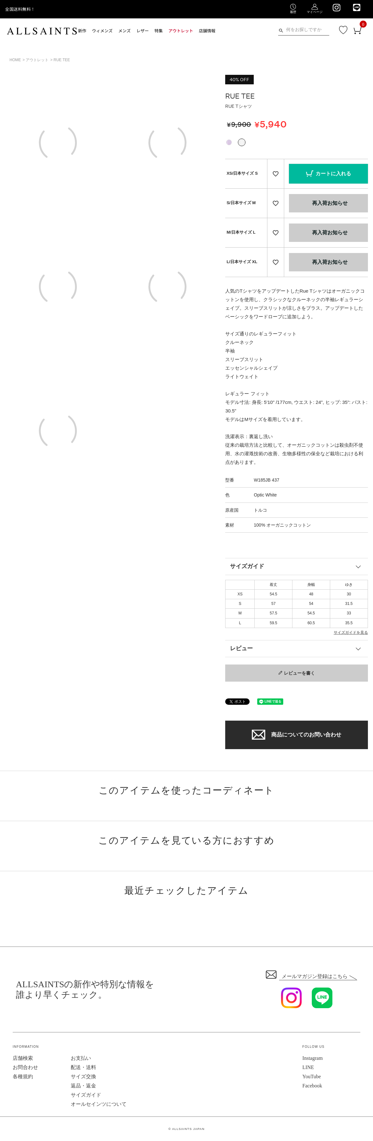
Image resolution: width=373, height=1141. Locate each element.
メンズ (124, 31)
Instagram (312, 1058)
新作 (82, 31)
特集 (158, 31)
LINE (308, 1067)
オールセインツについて (99, 1104)
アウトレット (180, 31)
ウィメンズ (102, 31)
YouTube (311, 1076)
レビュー (241, 648)
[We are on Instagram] (336, 7)
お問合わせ (25, 1067)
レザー (142, 31)
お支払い (81, 1058)
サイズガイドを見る (351, 632)
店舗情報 (207, 31)
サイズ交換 (83, 1076)
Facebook (312, 1085)
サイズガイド (247, 566)
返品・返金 (83, 1085)
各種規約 (23, 1076)
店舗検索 (23, 1058)
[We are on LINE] (356, 7)
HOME (15, 60)
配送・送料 (83, 1067)
